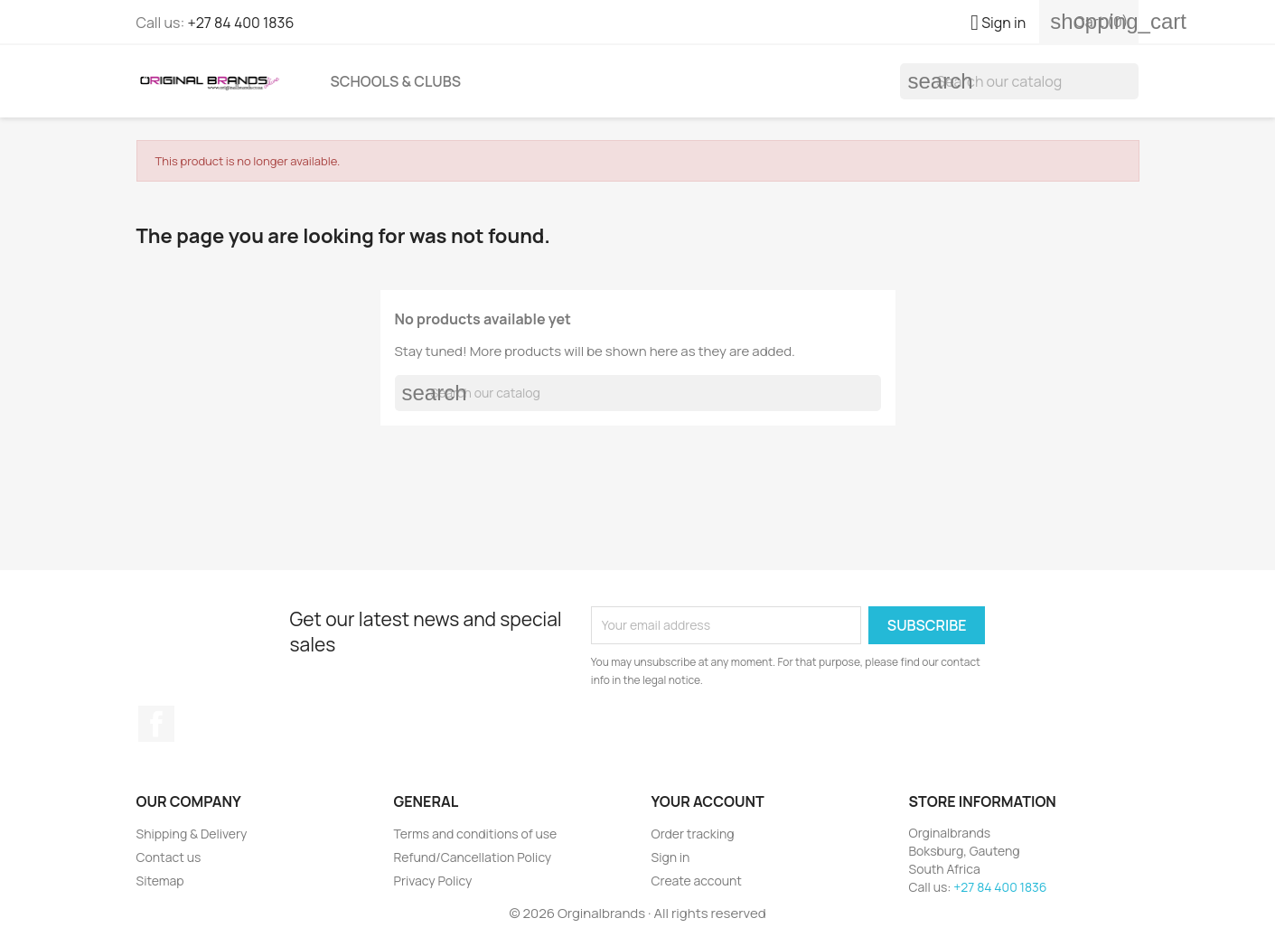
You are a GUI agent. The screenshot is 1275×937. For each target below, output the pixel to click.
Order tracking (693, 833)
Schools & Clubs (396, 81)
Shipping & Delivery (192, 833)
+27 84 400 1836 (240, 23)
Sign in (671, 857)
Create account (697, 880)
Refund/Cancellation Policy (473, 857)
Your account (708, 801)
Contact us (169, 857)
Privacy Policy (433, 880)
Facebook (156, 724)
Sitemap (160, 880)
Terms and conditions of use (476, 833)
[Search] (1019, 81)
